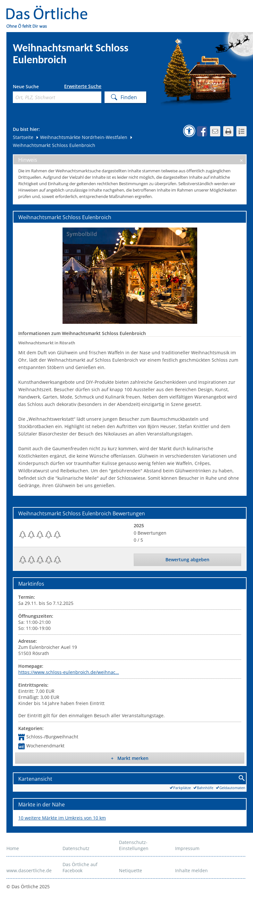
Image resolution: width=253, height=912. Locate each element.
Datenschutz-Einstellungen (133, 845)
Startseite (23, 137)
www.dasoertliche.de (29, 870)
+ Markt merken (129, 758)
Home (12, 848)
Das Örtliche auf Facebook (80, 867)
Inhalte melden (191, 870)
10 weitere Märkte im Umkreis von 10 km (62, 818)
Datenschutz (76, 848)
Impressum (187, 848)
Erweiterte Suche (82, 86)
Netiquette (130, 870)
